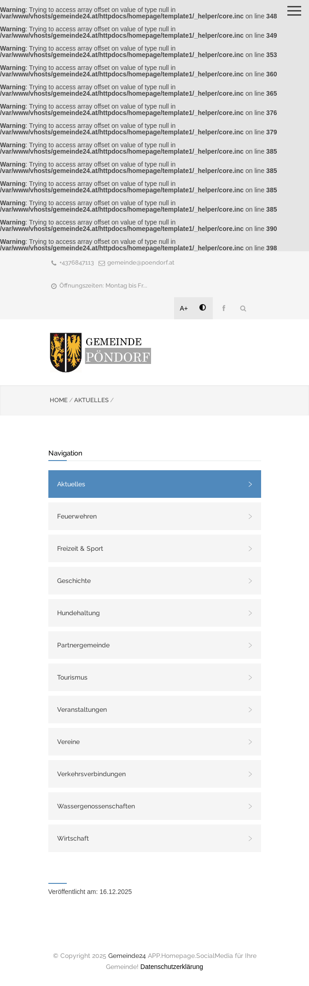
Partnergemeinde (83, 645)
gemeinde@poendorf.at (141, 262)
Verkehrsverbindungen (91, 774)
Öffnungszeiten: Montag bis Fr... (103, 285)
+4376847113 (76, 262)
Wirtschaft (73, 838)
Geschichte (74, 580)
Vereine (68, 741)
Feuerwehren (77, 516)
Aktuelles (71, 484)
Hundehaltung (78, 613)
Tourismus (72, 677)
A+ (184, 308)
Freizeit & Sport (80, 548)
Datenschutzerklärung (171, 966)
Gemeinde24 (127, 955)
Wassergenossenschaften (96, 806)
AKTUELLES (91, 400)
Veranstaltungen (82, 709)
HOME (59, 400)
